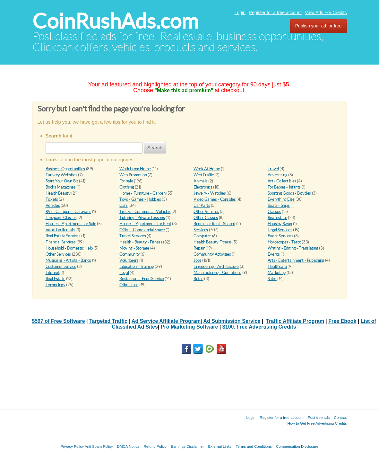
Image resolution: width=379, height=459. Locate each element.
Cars (123, 205)
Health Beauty (58, 193)
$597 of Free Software (58, 321)
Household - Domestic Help (69, 248)
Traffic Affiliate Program (295, 321)
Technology (55, 284)
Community (129, 254)
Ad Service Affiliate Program (166, 321)
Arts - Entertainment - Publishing (296, 260)
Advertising (278, 174)
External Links (220, 446)
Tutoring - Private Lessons (142, 217)
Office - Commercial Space (142, 229)
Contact (340, 417)
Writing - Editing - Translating (293, 248)
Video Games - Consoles (215, 199)
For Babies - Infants (284, 187)
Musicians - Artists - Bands (68, 260)
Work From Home (135, 168)
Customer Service (61, 266)
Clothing (126, 187)
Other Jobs (128, 284)
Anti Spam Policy (99, 446)
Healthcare (277, 266)
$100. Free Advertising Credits (259, 327)
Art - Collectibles (282, 181)
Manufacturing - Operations (217, 272)
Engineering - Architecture (216, 266)
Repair (199, 248)
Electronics (203, 187)
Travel (273, 168)
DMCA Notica (128, 446)
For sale (126, 181)
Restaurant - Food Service (141, 278)
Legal (124, 272)
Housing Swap (280, 223)
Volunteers (128, 260)
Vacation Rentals (60, 229)
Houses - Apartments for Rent (145, 223)
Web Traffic (204, 174)
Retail (198, 278)
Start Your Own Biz (62, 181)
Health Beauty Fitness (213, 242)
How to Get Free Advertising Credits (317, 423)
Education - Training (136, 266)
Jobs (197, 260)
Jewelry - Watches (210, 193)
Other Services (58, 254)
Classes (274, 211)
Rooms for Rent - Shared (214, 223)
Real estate (277, 217)
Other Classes (206, 217)
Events (274, 254)
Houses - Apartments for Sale (71, 223)
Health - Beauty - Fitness (140, 242)
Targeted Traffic (108, 321)
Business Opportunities (65, 168)
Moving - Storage (134, 248)
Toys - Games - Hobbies (140, 199)
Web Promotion (133, 174)
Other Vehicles (206, 211)
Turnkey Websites (61, 174)
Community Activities (212, 254)
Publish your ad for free (318, 25)
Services (201, 229)
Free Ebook (342, 321)
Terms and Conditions (254, 446)
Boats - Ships (279, 205)
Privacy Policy (72, 446)
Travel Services (132, 236)
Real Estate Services (63, 236)
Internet (53, 272)
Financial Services (61, 242)
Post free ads (319, 417)
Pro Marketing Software (189, 327)
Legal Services (280, 229)
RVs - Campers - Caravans (68, 211)
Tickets (52, 199)
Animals (200, 181)
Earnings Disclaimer (187, 446)
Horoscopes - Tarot (284, 242)
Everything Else (281, 199)
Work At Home (207, 168)
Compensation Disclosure (297, 446)
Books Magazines (61, 187)
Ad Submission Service (231, 321)
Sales (272, 278)
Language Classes (61, 217)
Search (155, 147)
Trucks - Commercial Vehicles (144, 211)
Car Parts (202, 205)
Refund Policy (155, 446)
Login (240, 12)
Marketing (277, 272)
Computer (202, 236)
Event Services (280, 236)
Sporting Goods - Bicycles (289, 193)
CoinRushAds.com (115, 21)
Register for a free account (275, 12)
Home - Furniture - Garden (142, 193)
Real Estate (55, 278)
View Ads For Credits (326, 12)
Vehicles (53, 205)
